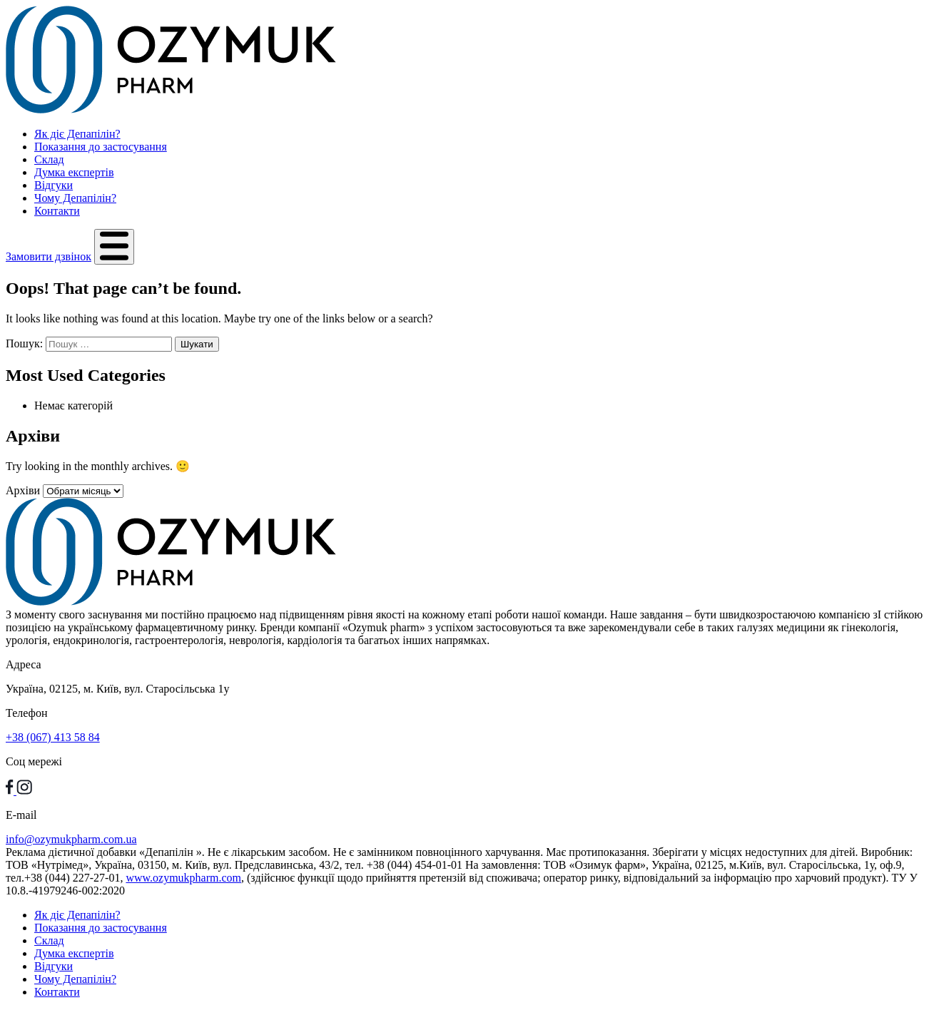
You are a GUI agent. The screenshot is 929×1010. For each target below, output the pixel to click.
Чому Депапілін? (75, 198)
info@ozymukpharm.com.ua (71, 839)
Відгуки (53, 185)
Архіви (23, 490)
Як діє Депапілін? (77, 134)
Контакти (57, 211)
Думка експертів (73, 172)
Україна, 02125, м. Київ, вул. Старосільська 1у (118, 689)
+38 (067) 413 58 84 (53, 737)
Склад (49, 159)
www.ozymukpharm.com (183, 878)
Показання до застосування (100, 147)
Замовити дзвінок (48, 256)
